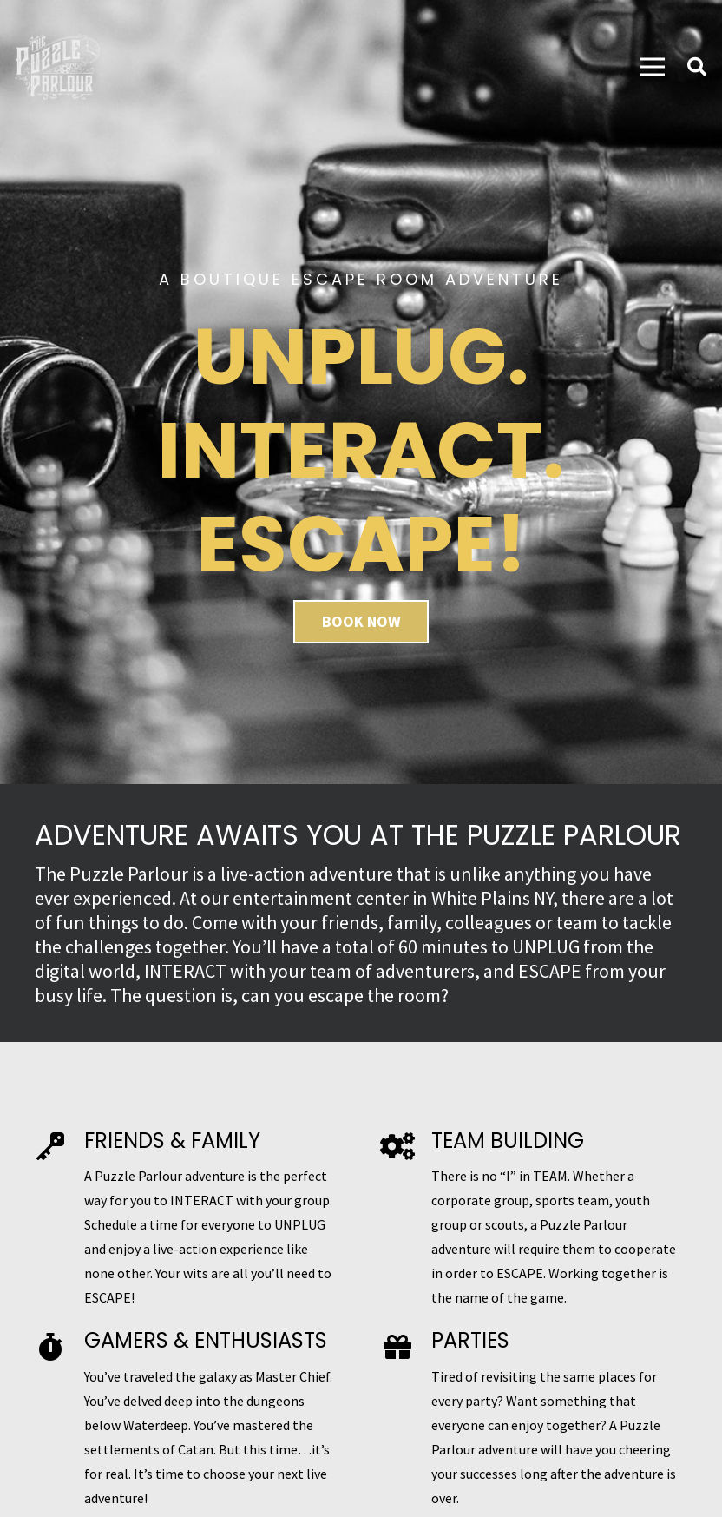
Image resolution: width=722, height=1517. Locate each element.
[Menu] (652, 67)
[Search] (697, 67)
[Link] (57, 66)
